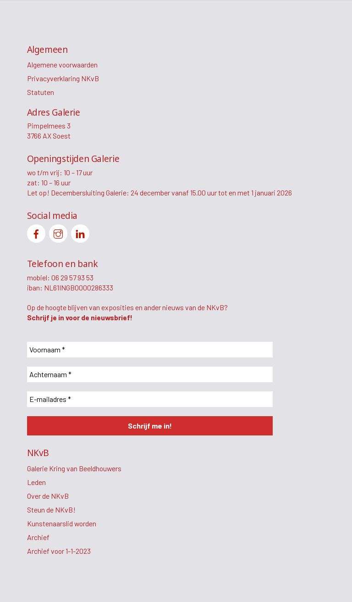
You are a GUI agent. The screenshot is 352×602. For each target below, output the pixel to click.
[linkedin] (80, 232)
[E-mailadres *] (150, 399)
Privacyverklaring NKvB (63, 78)
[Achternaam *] (150, 374)
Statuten (40, 92)
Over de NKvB (48, 495)
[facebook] (36, 232)
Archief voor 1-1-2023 (59, 550)
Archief (38, 537)
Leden (36, 482)
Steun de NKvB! (51, 509)
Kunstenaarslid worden (61, 523)
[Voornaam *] (150, 349)
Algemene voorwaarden (62, 64)
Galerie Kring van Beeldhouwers (74, 468)
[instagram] (58, 232)
